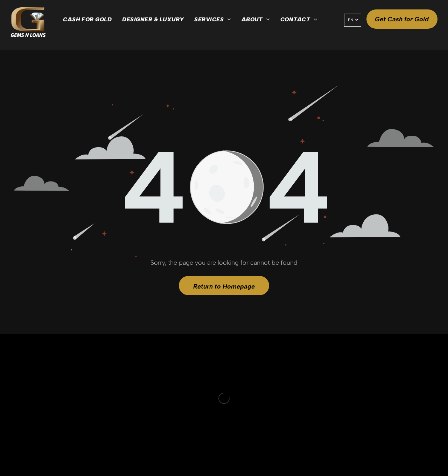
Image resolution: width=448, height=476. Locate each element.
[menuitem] (87, 19)
